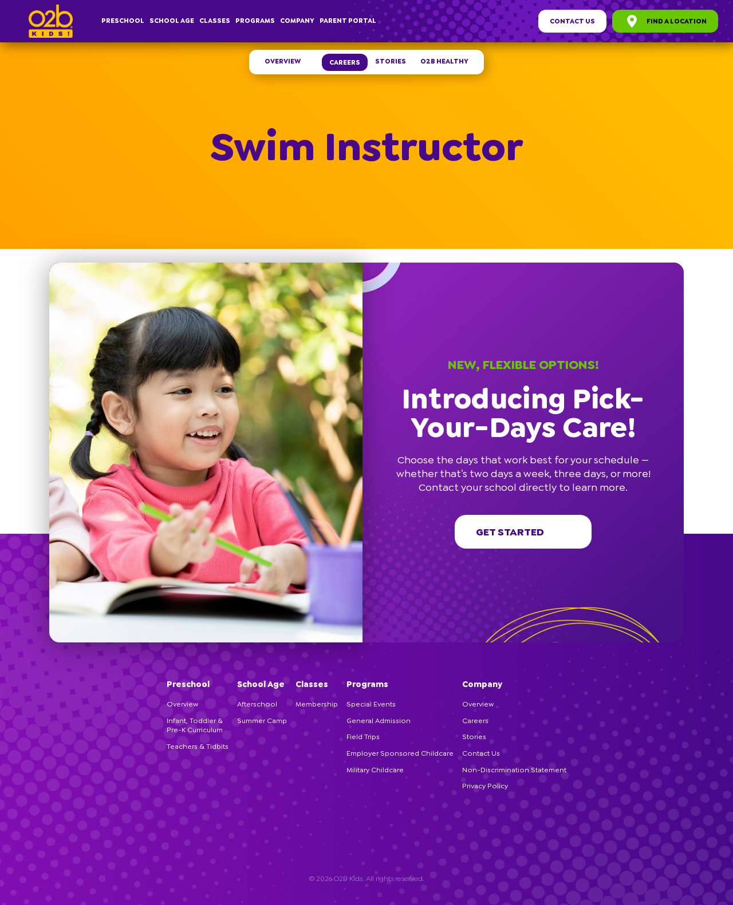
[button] (678, 267)
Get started (523, 532)
